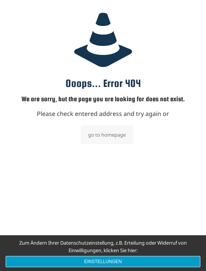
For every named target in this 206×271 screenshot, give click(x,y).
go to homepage (107, 134)
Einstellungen (103, 261)
